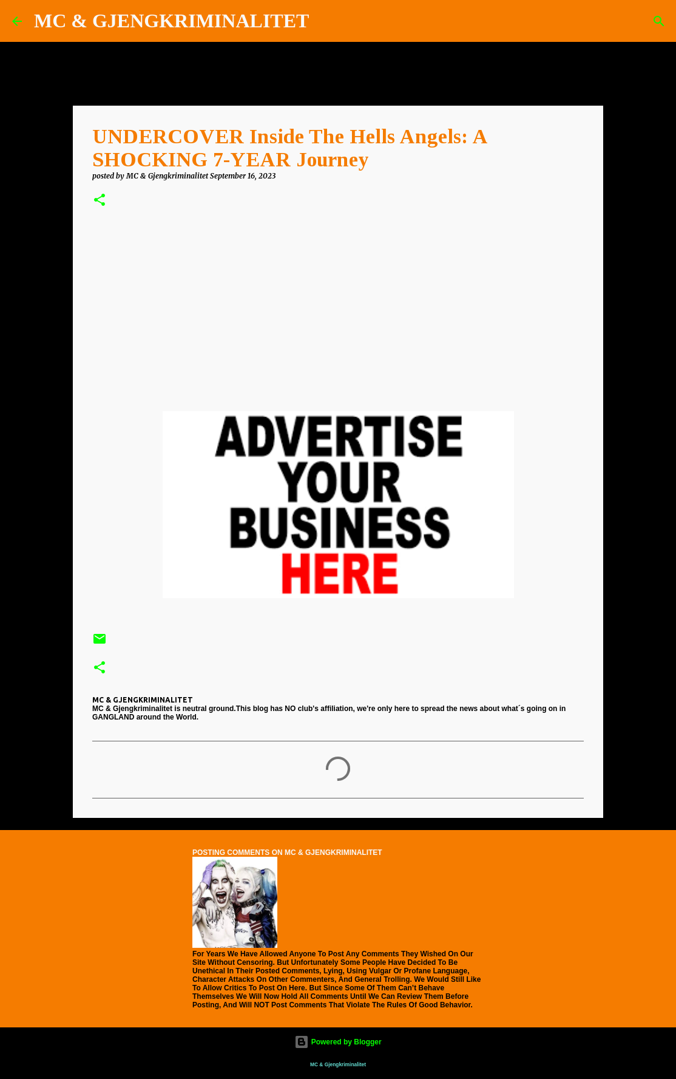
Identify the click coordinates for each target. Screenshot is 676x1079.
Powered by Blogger (337, 1042)
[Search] (326, 21)
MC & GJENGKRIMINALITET (171, 21)
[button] (99, 200)
